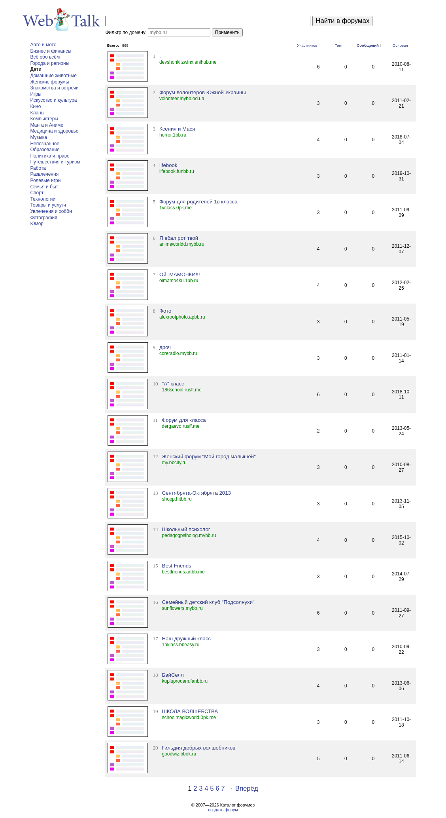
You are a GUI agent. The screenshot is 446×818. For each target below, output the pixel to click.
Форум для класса (184, 420)
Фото (165, 311)
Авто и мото (43, 44)
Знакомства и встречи (54, 88)
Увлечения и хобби (51, 211)
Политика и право (49, 156)
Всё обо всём (45, 57)
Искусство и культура (53, 100)
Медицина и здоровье (54, 131)
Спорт (36, 192)
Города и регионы (49, 63)
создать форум (223, 809)
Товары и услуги (48, 205)
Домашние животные (53, 75)
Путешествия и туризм (55, 162)
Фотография (43, 217)
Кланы (37, 113)
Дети (35, 69)
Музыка (38, 137)
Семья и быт (44, 187)
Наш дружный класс (186, 638)
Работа (38, 168)
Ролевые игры (45, 180)
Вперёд (246, 788)
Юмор (36, 223)
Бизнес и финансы (50, 51)
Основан (400, 45)
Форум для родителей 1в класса (198, 202)
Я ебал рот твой (178, 238)
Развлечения (44, 174)
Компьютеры (44, 118)
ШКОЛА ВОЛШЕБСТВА (190, 711)
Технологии (42, 199)
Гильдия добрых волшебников (199, 748)
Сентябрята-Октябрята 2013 (196, 493)
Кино (35, 106)
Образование (44, 149)
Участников (307, 45)
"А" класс (173, 384)
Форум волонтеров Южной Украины (202, 92)
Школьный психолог (186, 529)
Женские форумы (49, 82)
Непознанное (44, 143)
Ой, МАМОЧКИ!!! (179, 274)
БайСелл (173, 675)
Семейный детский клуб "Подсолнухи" (208, 602)
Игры (35, 94)
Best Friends (176, 566)
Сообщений (368, 45)
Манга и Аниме (46, 125)
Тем (338, 45)
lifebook (168, 165)
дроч (165, 347)
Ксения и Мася (177, 129)
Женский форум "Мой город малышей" (209, 456)
